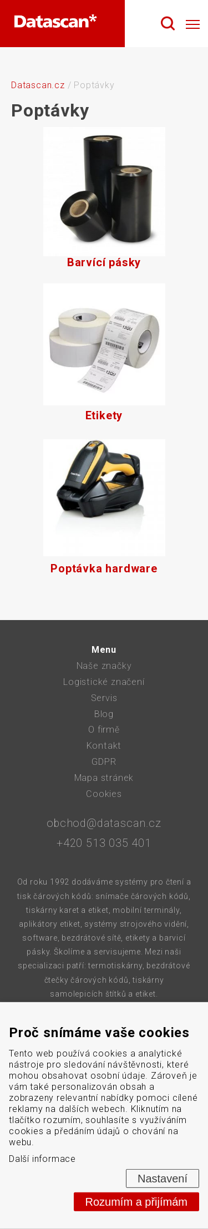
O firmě (104, 729)
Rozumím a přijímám (136, 1202)
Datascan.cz (38, 85)
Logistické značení (103, 682)
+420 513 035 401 (104, 843)
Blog (104, 714)
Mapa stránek (104, 778)
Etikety (104, 352)
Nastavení (162, 1178)
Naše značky (104, 666)
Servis (104, 698)
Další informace (42, 1159)
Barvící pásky (104, 199)
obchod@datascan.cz (104, 823)
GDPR (104, 761)
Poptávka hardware (104, 505)
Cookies (104, 794)
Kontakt (104, 745)
